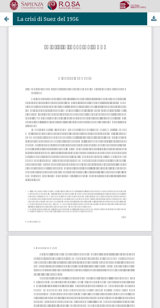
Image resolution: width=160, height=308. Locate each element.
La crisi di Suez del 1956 (48, 19)
